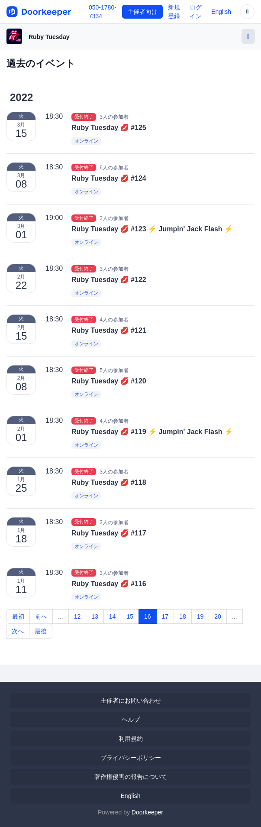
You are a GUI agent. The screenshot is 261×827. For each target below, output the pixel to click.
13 (94, 616)
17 (165, 616)
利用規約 (131, 738)
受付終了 (83, 116)
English (221, 11)
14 (112, 616)
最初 (18, 616)
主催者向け (142, 11)
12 (77, 616)
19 (200, 616)
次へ (18, 631)
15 (129, 616)
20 (217, 616)
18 (182, 616)
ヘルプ (131, 719)
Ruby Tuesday (49, 36)
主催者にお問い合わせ (130, 700)
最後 (41, 631)
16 (147, 616)
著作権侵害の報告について (130, 776)
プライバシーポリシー (130, 757)
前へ (41, 616)
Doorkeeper (147, 812)
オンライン (86, 141)
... (60, 616)
